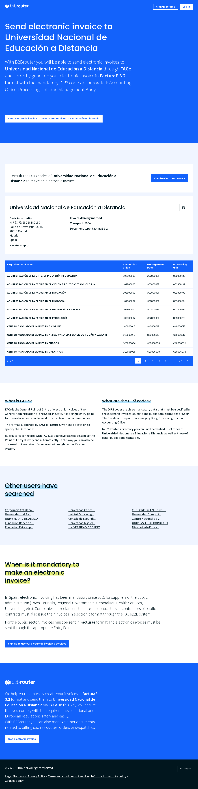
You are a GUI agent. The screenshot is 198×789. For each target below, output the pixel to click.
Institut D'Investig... (81, 514)
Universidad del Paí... (18, 514)
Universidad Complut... (146, 514)
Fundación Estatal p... (19, 527)
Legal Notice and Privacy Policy (25, 776)
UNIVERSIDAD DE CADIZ (84, 527)
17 (180, 360)
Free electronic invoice (22, 739)
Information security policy (108, 776)
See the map (18, 245)
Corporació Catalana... (19, 510)
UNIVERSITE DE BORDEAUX (150, 523)
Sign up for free (165, 6)
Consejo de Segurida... (82, 518)
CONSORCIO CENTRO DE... (149, 510)
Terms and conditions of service (68, 776)
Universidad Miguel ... (81, 523)
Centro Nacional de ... (145, 518)
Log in (186, 6)
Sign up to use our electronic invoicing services (37, 643)
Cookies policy (14, 781)
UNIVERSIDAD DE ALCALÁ (21, 518)
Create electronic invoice (169, 178)
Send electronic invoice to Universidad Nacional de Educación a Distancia (53, 118)
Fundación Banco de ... (19, 523)
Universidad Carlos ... (81, 510)
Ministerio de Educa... (145, 527)
